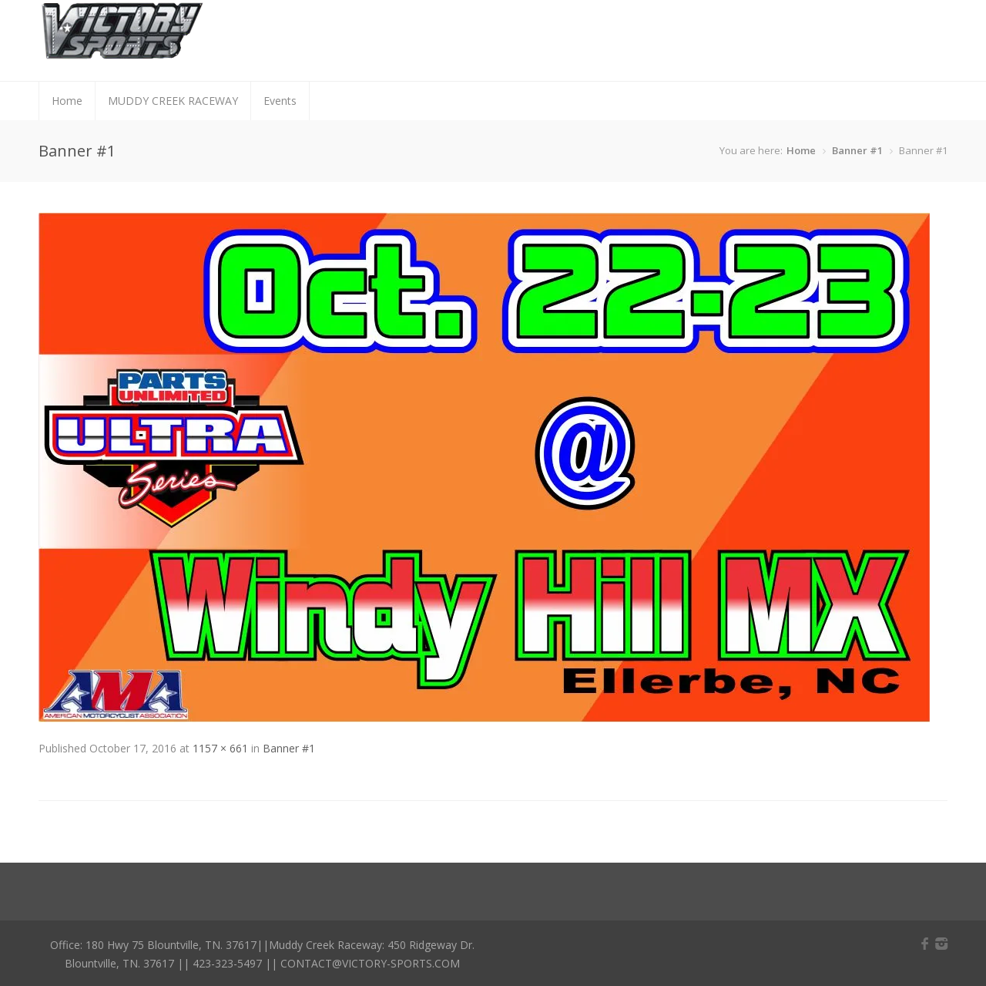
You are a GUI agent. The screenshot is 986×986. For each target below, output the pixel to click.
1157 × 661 (220, 748)
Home (67, 100)
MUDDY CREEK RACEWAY (173, 100)
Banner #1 (857, 150)
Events (280, 100)
